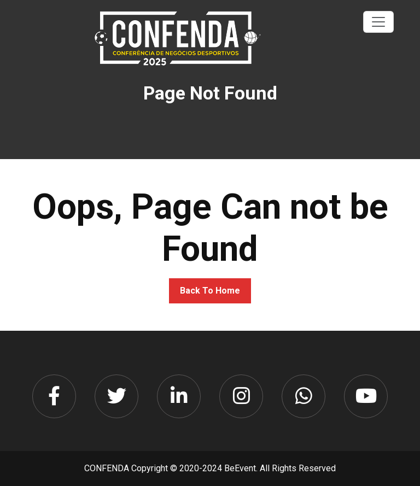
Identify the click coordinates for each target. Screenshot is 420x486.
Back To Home (210, 290)
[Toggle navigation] (378, 22)
